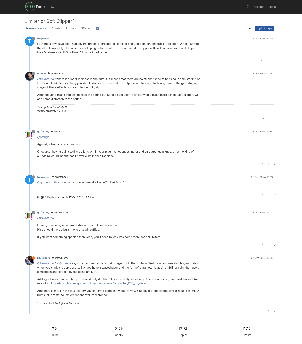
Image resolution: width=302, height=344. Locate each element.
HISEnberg (43, 257)
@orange (57, 131)
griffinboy (43, 131)
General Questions (36, 28)
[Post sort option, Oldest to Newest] (250, 28)
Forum (41, 7)
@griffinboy (60, 176)
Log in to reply (264, 28)
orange (41, 73)
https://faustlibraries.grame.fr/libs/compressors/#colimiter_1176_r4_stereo (98, 283)
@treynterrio (56, 73)
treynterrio (43, 38)
